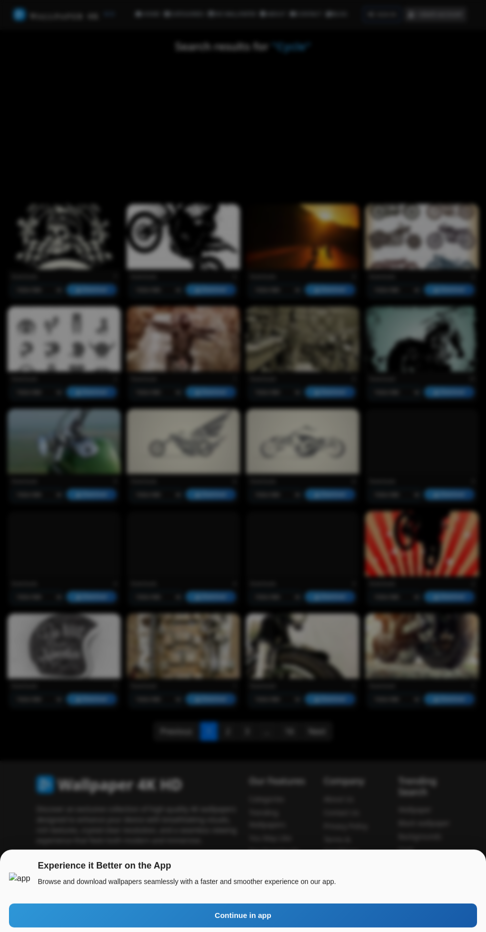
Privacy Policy (346, 826)
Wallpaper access (426, 863)
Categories (266, 799)
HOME (148, 13)
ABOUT (272, 13)
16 (289, 731)
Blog (256, 865)
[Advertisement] (243, 132)
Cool (405, 850)
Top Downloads (274, 851)
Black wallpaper (424, 823)
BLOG (335, 13)
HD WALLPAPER (232, 13)
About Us (339, 799)
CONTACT (305, 13)
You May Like (270, 838)
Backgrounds (419, 836)
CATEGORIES (185, 13)
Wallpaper (415, 809)
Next (317, 731)
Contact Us (341, 812)
